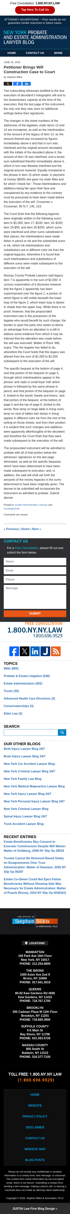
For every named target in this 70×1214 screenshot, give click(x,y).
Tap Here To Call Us (35, 9)
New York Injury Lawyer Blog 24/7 (27, 793)
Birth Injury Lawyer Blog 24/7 (24, 748)
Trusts (11, 691)
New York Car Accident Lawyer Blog (29, 763)
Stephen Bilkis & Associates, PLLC (45, 1198)
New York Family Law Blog (22, 778)
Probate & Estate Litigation (27, 676)
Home (11, 52)
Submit (35, 613)
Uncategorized (11, 508)
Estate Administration (26, 504)
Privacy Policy (35, 1116)
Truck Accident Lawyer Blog (24, 823)
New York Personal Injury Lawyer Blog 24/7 (34, 801)
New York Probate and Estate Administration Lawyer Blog (35, 37)
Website (35, 1105)
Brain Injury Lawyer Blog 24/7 (25, 756)
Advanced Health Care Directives (29, 698)
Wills (11, 668)
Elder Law (13, 713)
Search (62, 732)
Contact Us (35, 52)
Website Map (35, 1149)
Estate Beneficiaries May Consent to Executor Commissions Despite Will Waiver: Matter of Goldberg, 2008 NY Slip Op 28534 (35, 846)
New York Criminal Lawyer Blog (26, 808)
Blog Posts (35, 1160)
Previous (11, 529)
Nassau (43, 504)
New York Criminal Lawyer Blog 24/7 (29, 771)
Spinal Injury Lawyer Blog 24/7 (25, 816)
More (58, 52)
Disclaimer (35, 1127)
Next (36, 529)
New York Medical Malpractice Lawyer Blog (34, 786)
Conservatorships (19, 706)
